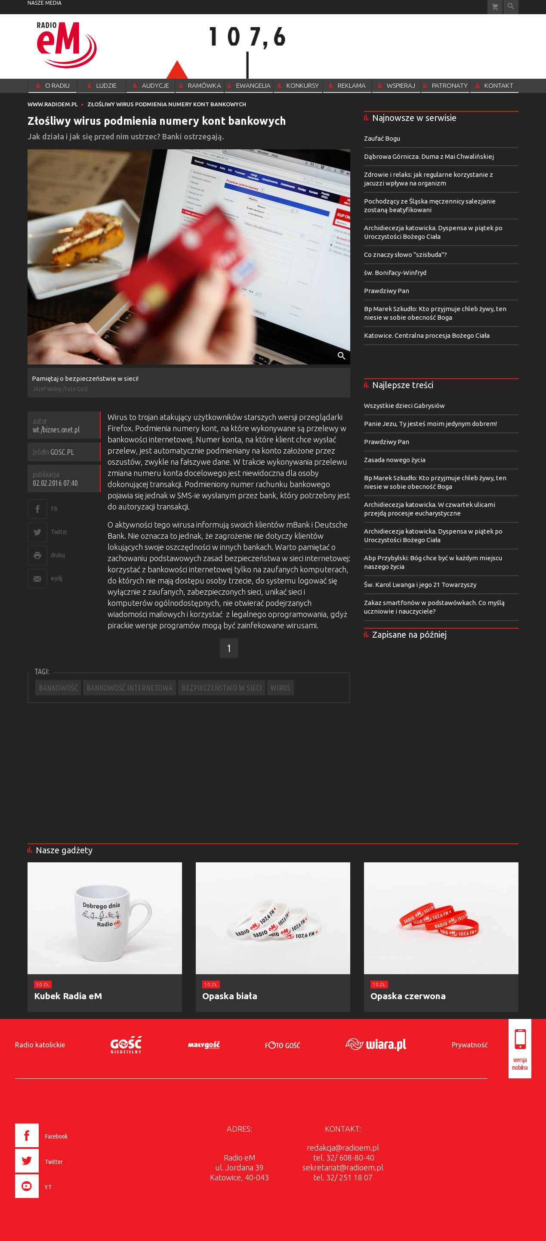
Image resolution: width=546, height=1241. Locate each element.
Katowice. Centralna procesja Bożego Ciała (427, 335)
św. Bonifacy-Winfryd (395, 272)
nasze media (45, 3)
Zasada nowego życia (395, 459)
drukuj (58, 555)
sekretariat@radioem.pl (342, 1167)
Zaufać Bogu (382, 138)
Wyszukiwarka (510, 7)
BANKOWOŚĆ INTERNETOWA (129, 687)
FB (54, 508)
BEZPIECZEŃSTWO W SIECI (222, 687)
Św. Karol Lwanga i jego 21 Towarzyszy (420, 584)
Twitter (59, 531)
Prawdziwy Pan (386, 290)
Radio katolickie (40, 1045)
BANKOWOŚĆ (58, 687)
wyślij (56, 578)
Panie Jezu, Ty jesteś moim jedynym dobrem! (430, 423)
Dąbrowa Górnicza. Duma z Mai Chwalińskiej (429, 156)
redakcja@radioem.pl (343, 1147)
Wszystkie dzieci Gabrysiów (404, 405)
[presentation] (59, 1199)
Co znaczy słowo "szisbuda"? (405, 254)
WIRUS (280, 687)
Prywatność (469, 1045)
